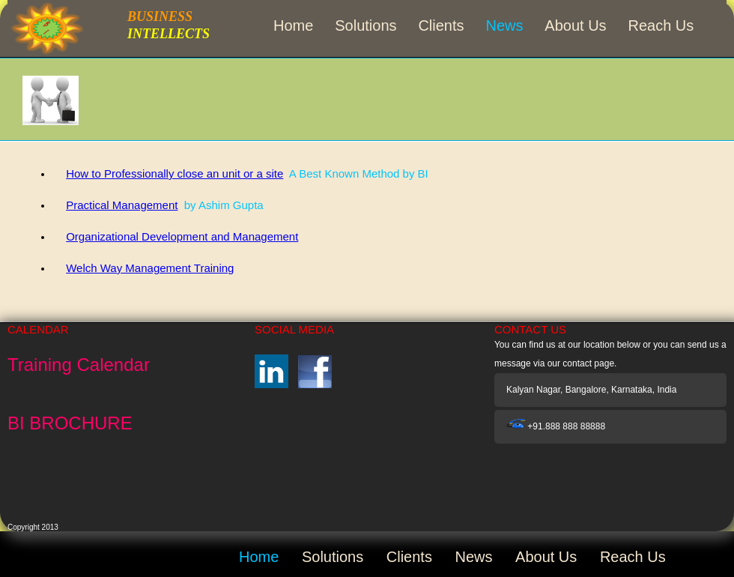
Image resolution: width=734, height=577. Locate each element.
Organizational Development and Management (182, 236)
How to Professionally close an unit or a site (174, 173)
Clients (441, 25)
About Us (575, 25)
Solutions (365, 25)
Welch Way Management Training (150, 268)
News (504, 25)
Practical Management (122, 205)
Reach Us (661, 25)
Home (293, 25)
